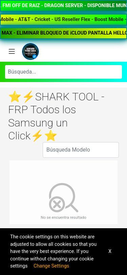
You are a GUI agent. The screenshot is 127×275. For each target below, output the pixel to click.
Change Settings (51, 266)
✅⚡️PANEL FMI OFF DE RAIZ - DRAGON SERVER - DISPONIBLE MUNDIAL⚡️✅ (63, 5)
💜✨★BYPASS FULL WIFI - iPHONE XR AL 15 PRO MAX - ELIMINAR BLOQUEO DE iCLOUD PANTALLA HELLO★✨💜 (63, 33)
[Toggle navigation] (12, 51)
